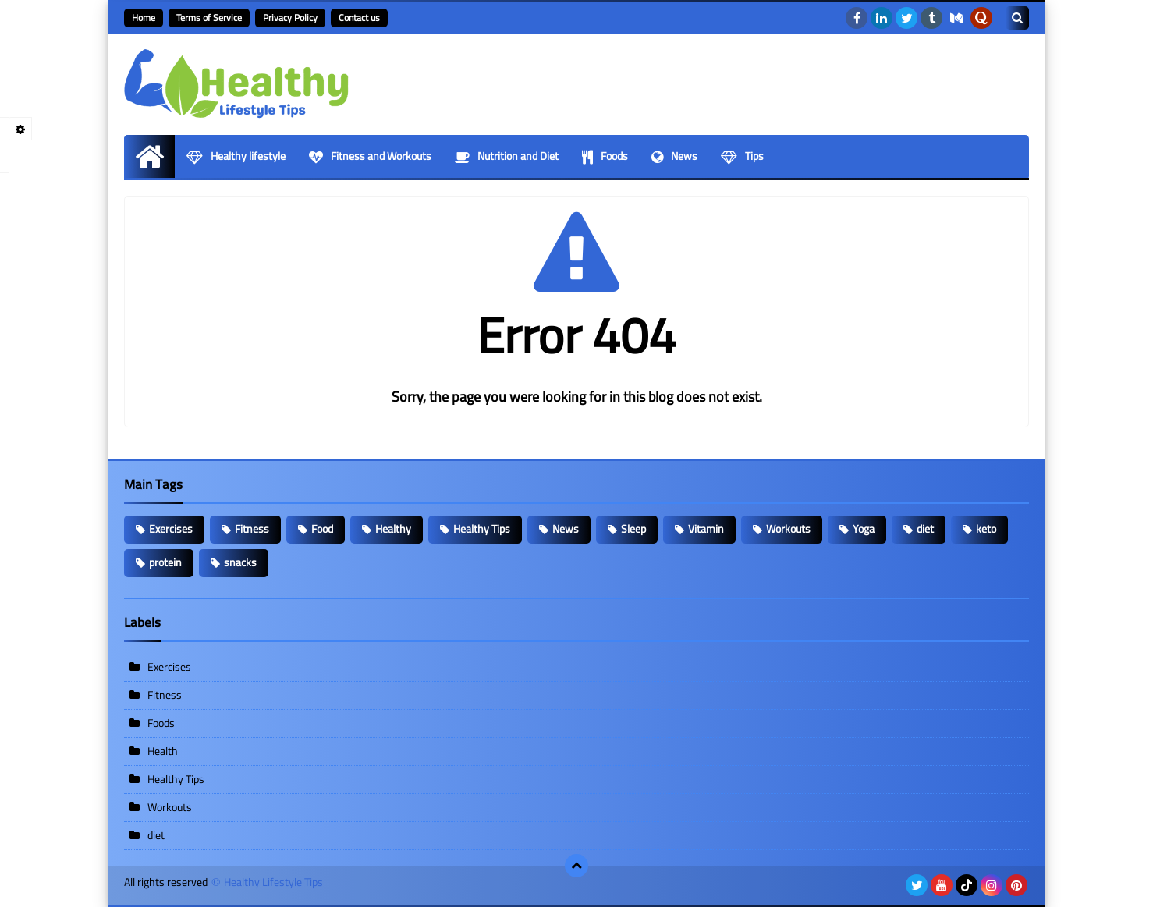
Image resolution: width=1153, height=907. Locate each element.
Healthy (393, 529)
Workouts (788, 529)
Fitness (252, 529)
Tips (742, 156)
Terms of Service (209, 18)
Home (143, 18)
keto (986, 529)
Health (162, 751)
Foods (605, 156)
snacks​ (240, 562)
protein (165, 562)
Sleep (633, 529)
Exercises (171, 529)
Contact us (359, 18)
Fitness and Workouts (370, 156)
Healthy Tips (481, 529)
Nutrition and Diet (507, 156)
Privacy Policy (290, 18)
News (674, 156)
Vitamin (706, 529)
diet (925, 529)
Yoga (864, 529)
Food (322, 529)
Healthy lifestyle (236, 156)
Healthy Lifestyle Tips (273, 882)
